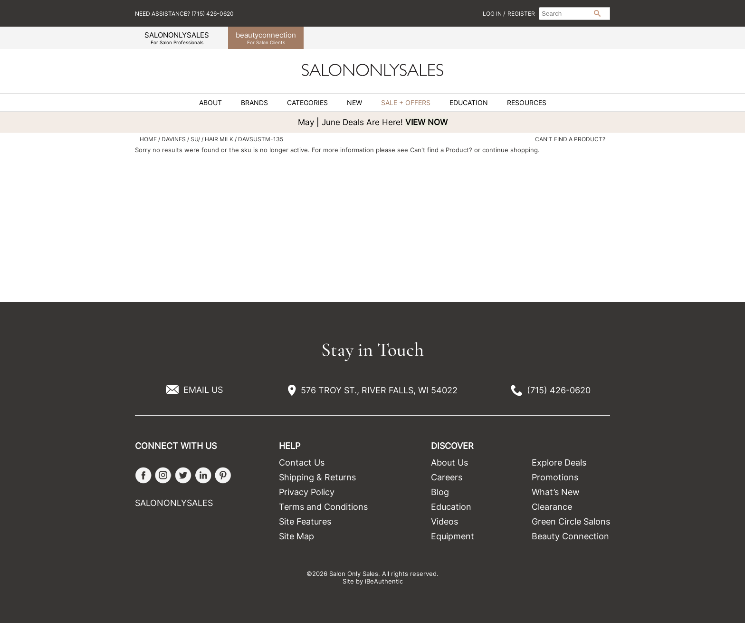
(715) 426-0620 (559, 390)
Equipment (452, 536)
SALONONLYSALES (176, 37)
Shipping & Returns (317, 477)
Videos (444, 521)
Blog (440, 492)
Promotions (555, 477)
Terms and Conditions (323, 507)
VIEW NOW (426, 122)
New (354, 103)
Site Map (296, 536)
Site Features (305, 521)
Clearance (552, 507)
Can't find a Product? (570, 139)
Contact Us (302, 462)
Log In (493, 13)
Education (468, 103)
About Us (449, 462)
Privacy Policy (306, 492)
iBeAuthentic (384, 581)
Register (521, 13)
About (210, 103)
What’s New (556, 492)
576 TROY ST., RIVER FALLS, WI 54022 (379, 390)
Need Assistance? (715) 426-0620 (184, 13)
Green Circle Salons (571, 521)
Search (597, 13)
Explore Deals (559, 462)
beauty (266, 37)
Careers (446, 477)
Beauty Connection (570, 536)
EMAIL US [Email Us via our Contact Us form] (203, 390)
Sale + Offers (405, 103)
